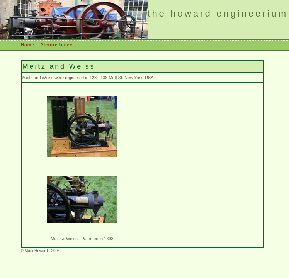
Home (27, 44)
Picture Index (57, 44)
